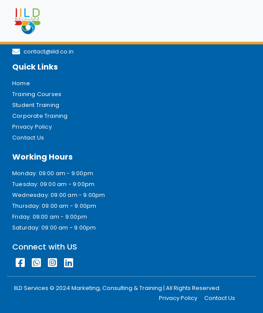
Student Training (35, 105)
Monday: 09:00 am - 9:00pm (52, 173)
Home (21, 83)
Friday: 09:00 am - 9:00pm (49, 217)
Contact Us (28, 137)
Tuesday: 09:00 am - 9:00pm (53, 184)
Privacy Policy (32, 127)
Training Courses (36, 94)
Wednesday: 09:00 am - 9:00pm (58, 195)
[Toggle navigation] (238, 21)
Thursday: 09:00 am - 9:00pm (54, 206)
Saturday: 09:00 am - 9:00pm (54, 227)
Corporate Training (40, 116)
